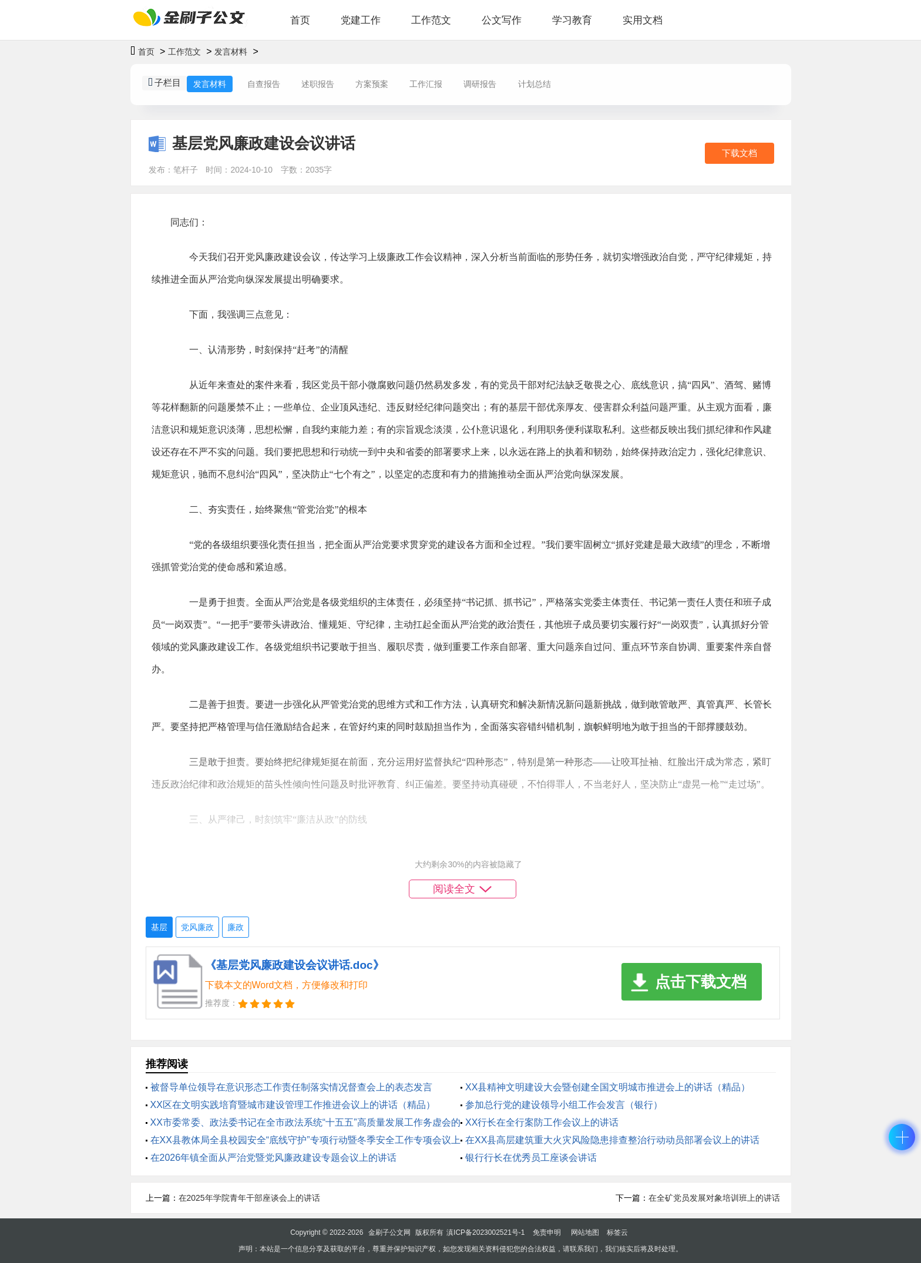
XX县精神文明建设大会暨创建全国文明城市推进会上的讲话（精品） (607, 1087)
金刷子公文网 (389, 1232)
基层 (159, 927)
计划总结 (534, 84)
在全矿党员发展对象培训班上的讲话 (714, 1198)
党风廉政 (197, 927)
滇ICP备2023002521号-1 (485, 1232)
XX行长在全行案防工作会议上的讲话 (542, 1122)
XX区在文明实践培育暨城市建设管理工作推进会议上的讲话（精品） (292, 1105)
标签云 (617, 1232)
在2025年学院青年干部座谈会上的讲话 (249, 1198)
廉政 (235, 927)
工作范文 (431, 20)
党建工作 (361, 20)
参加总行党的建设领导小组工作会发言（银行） (564, 1105)
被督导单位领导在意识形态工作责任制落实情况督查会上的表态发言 (291, 1087)
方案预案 (371, 84)
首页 (300, 20)
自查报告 (263, 84)
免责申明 (547, 1232)
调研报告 (479, 84)
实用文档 (643, 20)
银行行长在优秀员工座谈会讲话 (531, 1158)
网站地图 (585, 1232)
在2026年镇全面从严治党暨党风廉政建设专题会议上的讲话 (273, 1158)
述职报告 (317, 84)
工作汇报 (425, 84)
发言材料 (230, 51)
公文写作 (502, 20)
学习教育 (572, 20)
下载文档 (739, 153)
